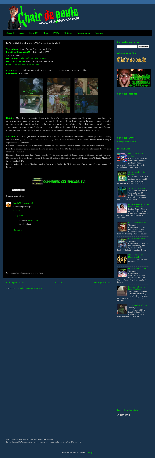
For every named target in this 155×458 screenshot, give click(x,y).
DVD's (56, 33)
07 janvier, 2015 (27, 203)
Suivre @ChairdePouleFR (126, 142)
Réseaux (99, 33)
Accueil (10, 33)
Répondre (16, 210)
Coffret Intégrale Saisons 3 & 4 (32, 58)
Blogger (91, 453)
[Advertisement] (55, 427)
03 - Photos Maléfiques (137, 223)
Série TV (33, 33)
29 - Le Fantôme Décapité (137, 305)
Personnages (83, 33)
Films (45, 33)
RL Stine (68, 33)
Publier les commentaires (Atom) (29, 288)
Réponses (19, 216)
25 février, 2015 (33, 221)
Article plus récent (15, 282)
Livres (21, 33)
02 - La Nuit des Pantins (137, 239)
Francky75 (17, 203)
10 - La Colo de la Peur (136, 188)
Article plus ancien (102, 282)
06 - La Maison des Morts (137, 269)
